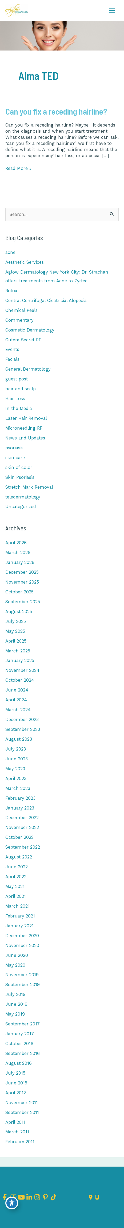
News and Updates (25, 438)
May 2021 (15, 886)
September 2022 (22, 847)
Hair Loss (15, 398)
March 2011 (17, 1131)
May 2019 (15, 1014)
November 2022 (22, 827)
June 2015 (16, 1082)
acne (10, 252)
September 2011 (22, 1112)
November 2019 (22, 974)
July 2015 (15, 1073)
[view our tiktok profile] (53, 1197)
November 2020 (22, 945)
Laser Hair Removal (26, 418)
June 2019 (16, 1004)
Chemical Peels (21, 310)
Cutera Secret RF (23, 339)
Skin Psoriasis (19, 477)
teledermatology (22, 497)
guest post (16, 379)
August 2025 (18, 611)
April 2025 (15, 641)
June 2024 (16, 690)
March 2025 (17, 650)
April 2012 (15, 1092)
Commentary (19, 320)
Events (12, 349)
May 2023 (15, 768)
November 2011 (21, 1102)
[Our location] (97, 1197)
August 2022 (18, 857)
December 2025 (22, 572)
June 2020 (16, 955)
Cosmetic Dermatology (29, 330)
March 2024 (18, 709)
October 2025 (19, 591)
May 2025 (15, 631)
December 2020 (22, 935)
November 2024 (22, 670)
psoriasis (14, 447)
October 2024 (19, 680)
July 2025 (15, 621)
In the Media (18, 408)
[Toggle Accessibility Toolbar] (11, 1203)
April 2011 (15, 1122)
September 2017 (22, 1023)
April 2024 (16, 699)
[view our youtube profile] (21, 1197)
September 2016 (22, 1053)
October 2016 (19, 1043)
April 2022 (15, 876)
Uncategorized (20, 506)
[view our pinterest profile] (45, 1197)
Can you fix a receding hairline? (56, 111)
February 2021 (20, 916)
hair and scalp (20, 388)
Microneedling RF (23, 428)
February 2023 (20, 798)
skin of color (18, 467)
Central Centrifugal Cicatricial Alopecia (46, 300)
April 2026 (16, 542)
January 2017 (19, 1033)
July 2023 (15, 749)
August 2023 (18, 739)
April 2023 (15, 778)
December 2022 (22, 817)
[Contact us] (90, 1197)
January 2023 (19, 808)
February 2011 (19, 1141)
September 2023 (22, 729)
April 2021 (15, 896)
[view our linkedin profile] (29, 1197)
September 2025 (22, 601)
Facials (12, 359)
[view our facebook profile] (4, 1197)
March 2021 (17, 906)
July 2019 (15, 994)
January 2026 (19, 562)
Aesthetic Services (24, 262)
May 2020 (15, 965)
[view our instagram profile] (37, 1197)
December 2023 (22, 719)
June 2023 (16, 758)
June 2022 (16, 866)
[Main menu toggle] (112, 10)
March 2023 (17, 788)
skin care (15, 457)
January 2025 (19, 660)
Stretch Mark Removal (29, 487)
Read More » (18, 168)
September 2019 (22, 984)
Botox (11, 290)
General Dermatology (27, 369)
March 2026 (17, 552)
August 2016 (18, 1063)
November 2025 (22, 582)
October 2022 (19, 837)
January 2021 (19, 925)
